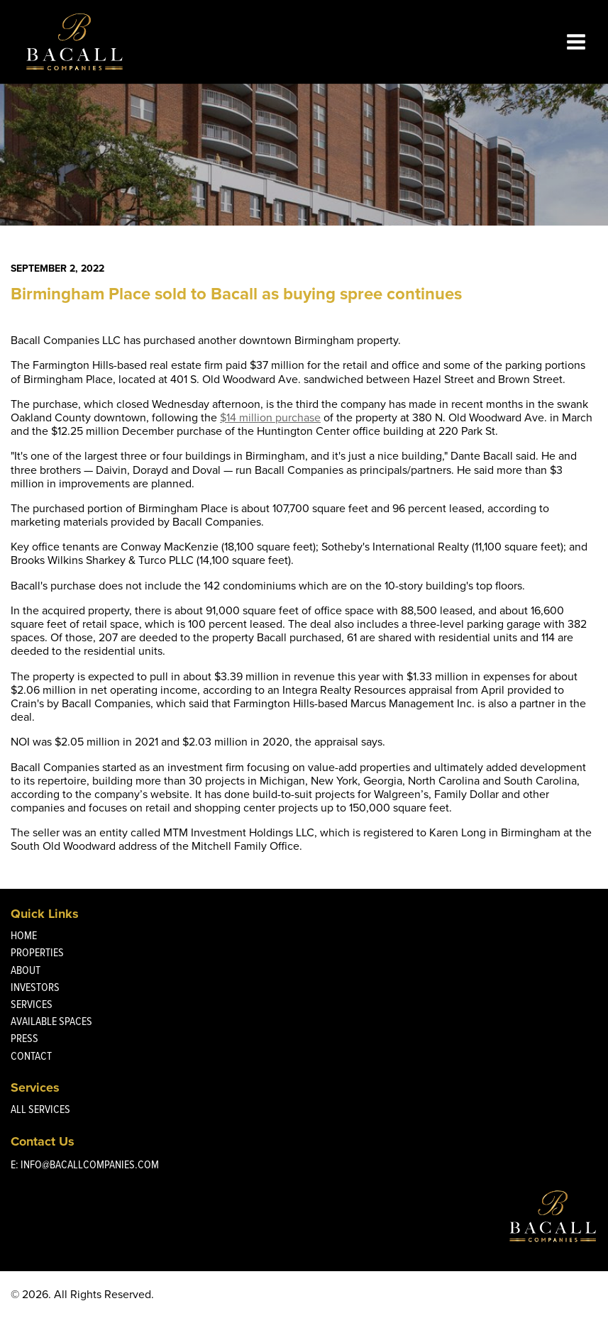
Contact (31, 1056)
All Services (40, 1109)
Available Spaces (51, 1021)
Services (31, 1004)
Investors (35, 987)
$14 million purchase (270, 417)
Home (24, 935)
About (25, 970)
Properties (37, 952)
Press (24, 1038)
